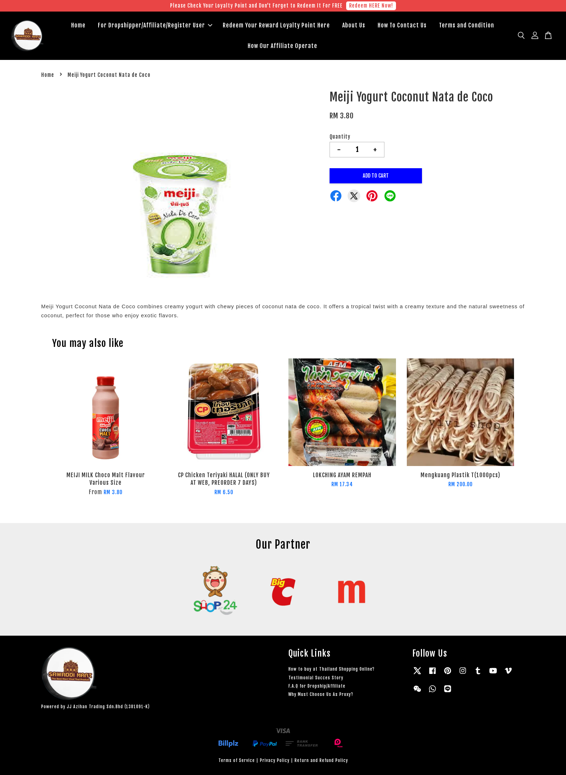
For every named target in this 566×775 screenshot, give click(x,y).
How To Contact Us (402, 25)
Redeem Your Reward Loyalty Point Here (276, 25)
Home (78, 25)
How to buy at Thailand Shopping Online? (331, 669)
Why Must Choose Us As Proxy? (320, 694)
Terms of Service (236, 760)
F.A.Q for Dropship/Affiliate (316, 686)
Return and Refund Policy (321, 760)
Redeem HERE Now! (371, 6)
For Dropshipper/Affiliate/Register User (155, 25)
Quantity (340, 137)
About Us (353, 25)
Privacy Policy (274, 760)
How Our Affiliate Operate (282, 45)
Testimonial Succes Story (315, 677)
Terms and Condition (466, 25)
